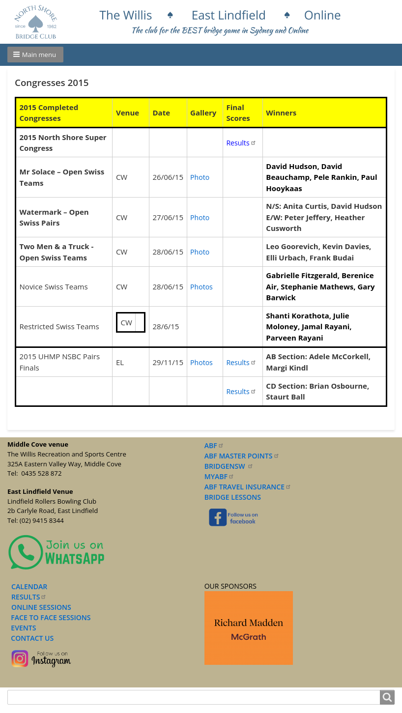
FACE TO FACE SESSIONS (50, 617)
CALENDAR (29, 586)
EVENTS (21, 627)
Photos (201, 286)
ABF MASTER (242, 455)
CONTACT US (30, 638)
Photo (199, 177)
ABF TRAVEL (247, 486)
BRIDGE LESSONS (232, 497)
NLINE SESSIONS (44, 607)
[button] (35, 54)
